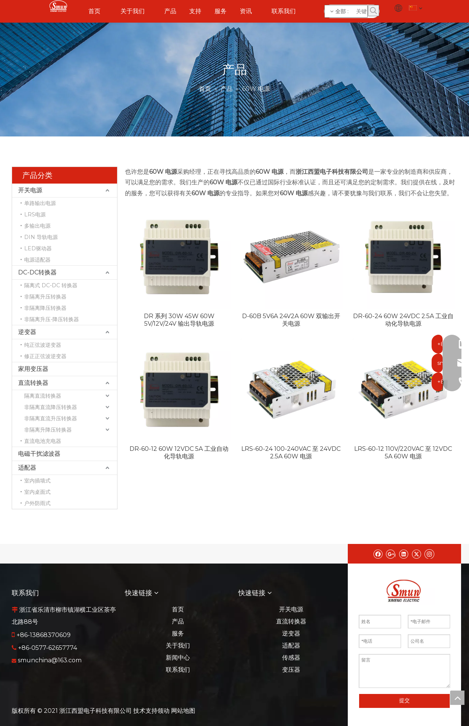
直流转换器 (33, 382)
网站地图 (183, 710)
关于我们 (178, 645)
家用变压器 (33, 368)
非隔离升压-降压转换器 (51, 319)
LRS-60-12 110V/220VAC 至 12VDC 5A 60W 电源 (403, 452)
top (457, 698)
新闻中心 (178, 657)
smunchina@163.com (50, 660)
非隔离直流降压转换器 (50, 407)
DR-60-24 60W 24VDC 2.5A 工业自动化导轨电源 (403, 319)
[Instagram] (429, 554)
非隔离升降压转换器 (48, 429)
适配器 (27, 467)
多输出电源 (37, 225)
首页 (178, 609)
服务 (178, 633)
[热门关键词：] (373, 10)
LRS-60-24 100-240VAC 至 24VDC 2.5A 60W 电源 (291, 452)
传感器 (291, 657)
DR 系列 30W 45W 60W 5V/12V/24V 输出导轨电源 (179, 319)
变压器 (291, 669)
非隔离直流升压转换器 (50, 418)
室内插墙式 (37, 480)
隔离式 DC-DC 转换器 (50, 285)
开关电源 (30, 190)
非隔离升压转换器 (45, 296)
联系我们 (178, 669)
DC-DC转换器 (37, 272)
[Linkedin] (403, 554)
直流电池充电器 (42, 441)
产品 (178, 621)
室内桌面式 (37, 492)
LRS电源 (35, 214)
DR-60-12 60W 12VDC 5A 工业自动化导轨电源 (179, 452)
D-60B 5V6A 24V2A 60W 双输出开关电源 (291, 319)
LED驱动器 (38, 248)
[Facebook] (378, 554)
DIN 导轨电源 (41, 237)
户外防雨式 (37, 503)
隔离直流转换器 (42, 395)
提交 (404, 700)
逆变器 (27, 331)
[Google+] (390, 554)
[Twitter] (416, 554)
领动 (163, 710)
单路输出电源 (40, 203)
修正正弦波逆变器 (45, 356)
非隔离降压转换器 (45, 308)
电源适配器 (37, 259)
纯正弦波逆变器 (42, 345)
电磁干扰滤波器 (39, 453)
